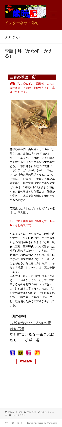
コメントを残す (19, 415)
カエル (51, 412)
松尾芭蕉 (17, 328)
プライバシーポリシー (15, 423)
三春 (29, 412)
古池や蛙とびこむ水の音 (30, 322)
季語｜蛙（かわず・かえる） (29, 53)
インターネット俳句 (22, 22)
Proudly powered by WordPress (42, 423)
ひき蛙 (27, 179)
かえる (44, 412)
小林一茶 (32, 339)
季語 (34, 412)
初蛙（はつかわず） (22, 83)
